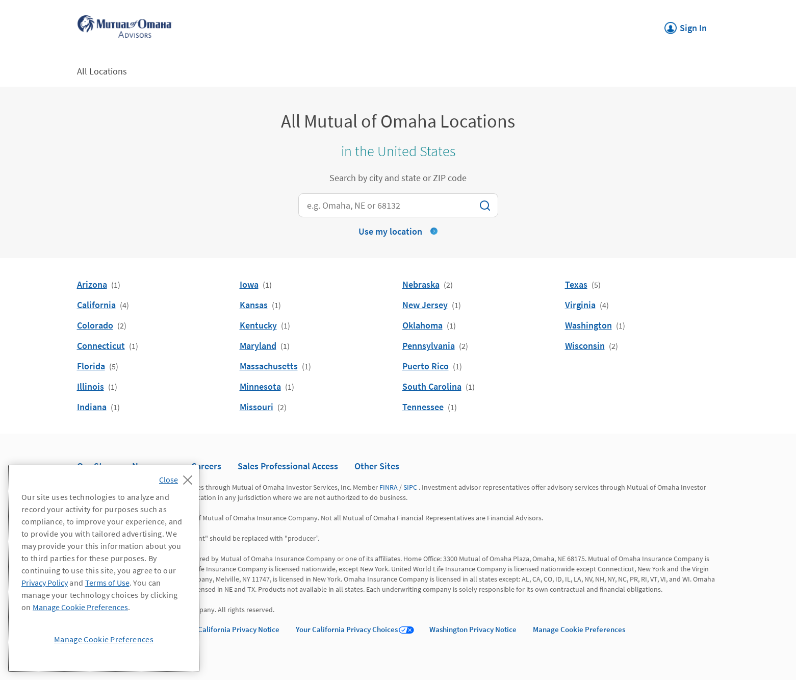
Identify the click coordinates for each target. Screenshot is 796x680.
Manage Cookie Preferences (579, 629)
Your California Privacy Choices (347, 629)
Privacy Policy (44, 582)
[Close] (178, 477)
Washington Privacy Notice (473, 629)
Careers (206, 466)
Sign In (686, 25)
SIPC (410, 487)
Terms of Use (107, 582)
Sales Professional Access (288, 466)
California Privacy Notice (238, 629)
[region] (103, 568)
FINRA (388, 487)
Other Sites (376, 466)
